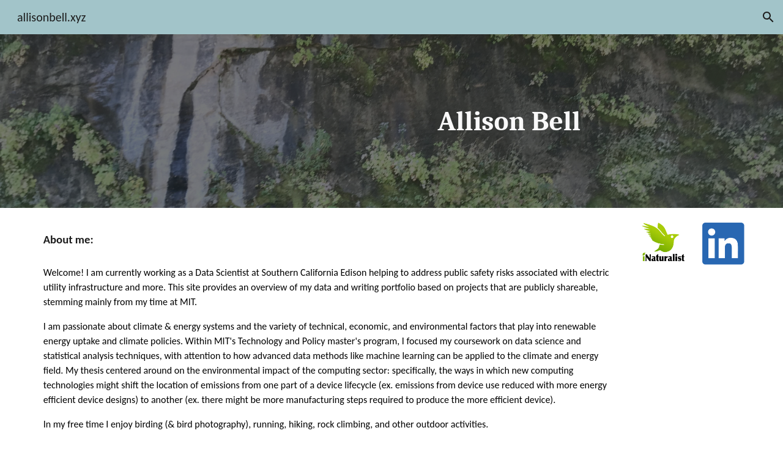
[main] (512, 121)
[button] (768, 17)
